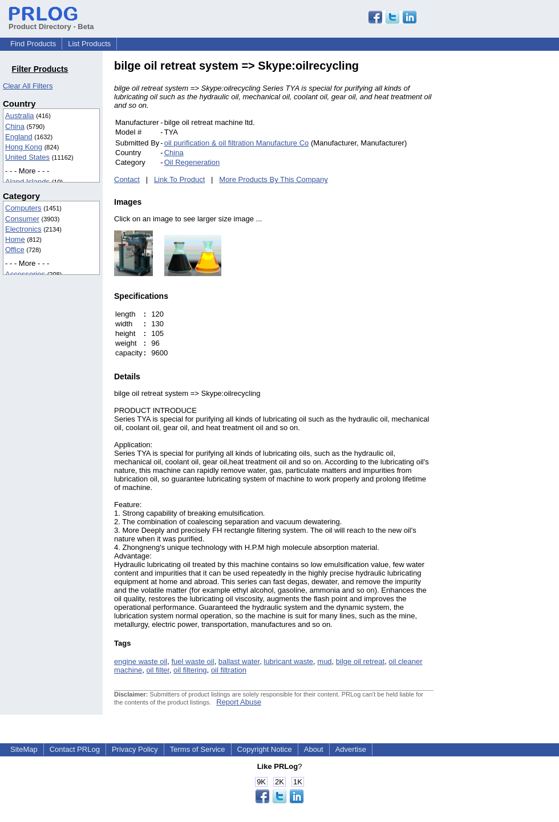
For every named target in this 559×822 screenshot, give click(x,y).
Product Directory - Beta (51, 22)
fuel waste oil (192, 661)
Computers (23, 208)
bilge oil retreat (360, 661)
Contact (127, 179)
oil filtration (228, 670)
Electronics (23, 229)
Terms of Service (197, 749)
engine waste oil (140, 661)
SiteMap (24, 749)
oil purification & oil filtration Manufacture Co (236, 143)
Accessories (25, 274)
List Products (89, 43)
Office (15, 249)
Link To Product (179, 179)
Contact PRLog (75, 749)
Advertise (350, 749)
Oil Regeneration (192, 162)
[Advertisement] (510, 230)
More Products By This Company (273, 179)
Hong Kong (23, 147)
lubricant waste (288, 661)
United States (27, 157)
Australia (19, 115)
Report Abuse (238, 702)
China (15, 126)
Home (15, 239)
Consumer (22, 218)
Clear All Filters (27, 86)
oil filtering (190, 670)
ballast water (239, 661)
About (313, 749)
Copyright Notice (264, 749)
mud (324, 661)
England (19, 136)
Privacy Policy (135, 749)
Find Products (33, 43)
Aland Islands (27, 181)
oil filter (157, 670)
